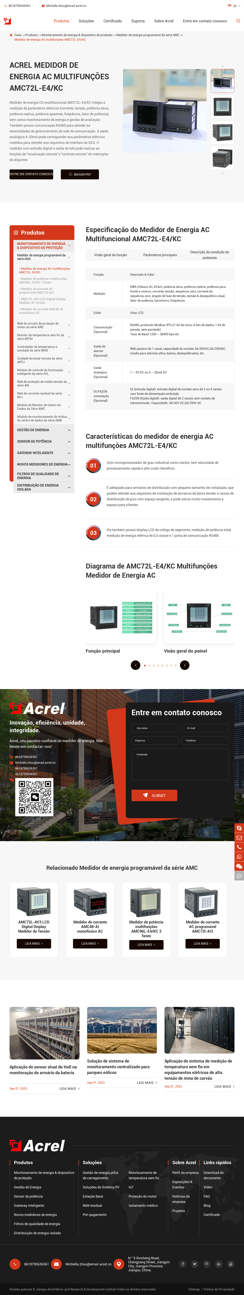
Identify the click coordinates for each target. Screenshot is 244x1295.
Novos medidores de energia (42, 464)
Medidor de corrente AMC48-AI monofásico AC (41, 311)
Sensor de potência (34, 441)
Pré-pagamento (95, 1215)
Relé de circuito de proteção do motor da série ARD (38, 325)
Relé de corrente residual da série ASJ (39, 395)
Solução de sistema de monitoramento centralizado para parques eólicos (118, 1067)
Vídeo (208, 1187)
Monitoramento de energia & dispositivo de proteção (77, 35)
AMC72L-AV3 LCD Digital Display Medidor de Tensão (42, 301)
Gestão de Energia (33, 430)
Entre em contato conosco (205, 21)
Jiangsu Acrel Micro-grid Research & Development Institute (76, 1289)
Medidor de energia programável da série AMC (147, 35)
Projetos (178, 1211)
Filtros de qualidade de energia (38, 476)
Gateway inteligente (35, 453)
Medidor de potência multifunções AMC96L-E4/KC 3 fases (43, 280)
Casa (17, 35)
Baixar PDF (80, 174)
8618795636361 (17, 6)
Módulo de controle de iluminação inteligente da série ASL (40, 372)
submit (154, 795)
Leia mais (34, 943)
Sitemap (194, 1289)
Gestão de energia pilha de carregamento (100, 1175)
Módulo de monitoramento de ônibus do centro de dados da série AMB (42, 418)
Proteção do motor (143, 1196)
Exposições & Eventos (182, 1184)
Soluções (86, 21)
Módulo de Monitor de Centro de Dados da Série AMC (39, 407)
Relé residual (92, 1205)
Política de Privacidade (219, 1289)
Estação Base (93, 1196)
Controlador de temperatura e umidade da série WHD (37, 348)
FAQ (207, 1196)
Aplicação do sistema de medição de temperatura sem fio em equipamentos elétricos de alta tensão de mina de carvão (198, 1070)
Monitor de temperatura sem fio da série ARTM (40, 337)
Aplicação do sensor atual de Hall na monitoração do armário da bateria (43, 1070)
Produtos (61, 21)
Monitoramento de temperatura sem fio (144, 1175)
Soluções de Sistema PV (101, 1187)
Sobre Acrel (163, 21)
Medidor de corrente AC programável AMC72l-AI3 (36, 290)
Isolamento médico (143, 1205)
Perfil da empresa (185, 1173)
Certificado (113, 21)
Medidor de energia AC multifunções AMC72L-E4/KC (50, 39)
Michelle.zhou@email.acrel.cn (63, 6)
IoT (131, 1187)
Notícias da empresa (181, 1199)
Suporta (138, 21)
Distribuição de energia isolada (38, 487)
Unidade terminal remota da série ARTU (39, 360)
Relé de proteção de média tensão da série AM (42, 383)
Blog (207, 1205)
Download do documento (214, 1175)
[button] (222, 66)
